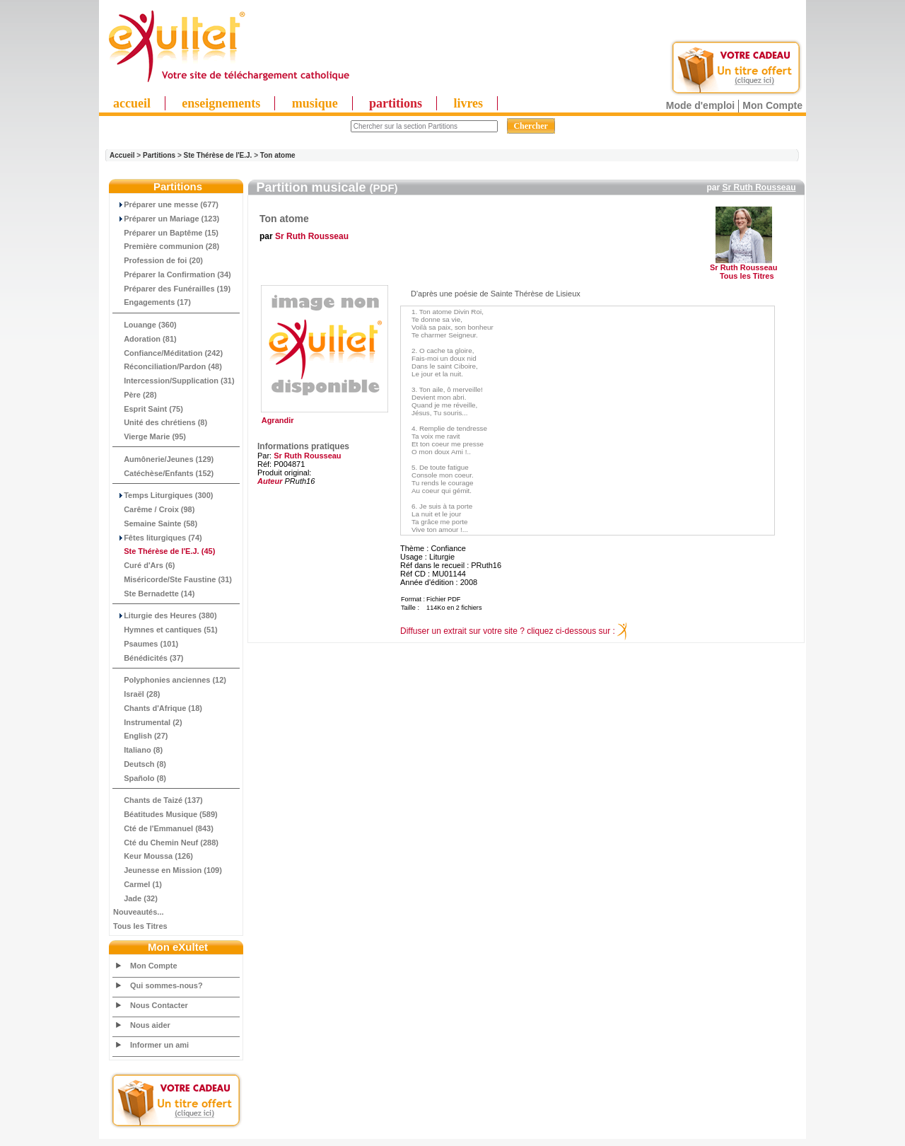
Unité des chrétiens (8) (160, 422)
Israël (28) (136, 694)
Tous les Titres (140, 926)
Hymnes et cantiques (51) (165, 629)
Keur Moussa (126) (153, 856)
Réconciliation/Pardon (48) (167, 366)
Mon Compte (772, 105)
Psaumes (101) (145, 643)
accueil (132, 103)
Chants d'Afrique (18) (157, 708)
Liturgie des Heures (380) (165, 615)
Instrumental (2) (147, 722)
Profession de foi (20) (158, 260)
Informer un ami (159, 1045)
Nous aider (150, 1025)
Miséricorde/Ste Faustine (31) (172, 579)
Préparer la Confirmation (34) (172, 274)
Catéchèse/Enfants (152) (163, 473)
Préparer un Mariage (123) (166, 218)
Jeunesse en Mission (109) (167, 870)
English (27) (140, 735)
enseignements (221, 103)
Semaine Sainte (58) (155, 523)
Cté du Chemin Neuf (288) (165, 842)
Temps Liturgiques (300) (163, 495)
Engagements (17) (152, 302)
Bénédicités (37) (148, 658)
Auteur (269, 481)
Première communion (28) (166, 246)
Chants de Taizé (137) (158, 800)
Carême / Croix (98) (153, 509)
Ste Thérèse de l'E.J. (218, 155)
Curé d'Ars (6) (144, 565)
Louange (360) (145, 324)
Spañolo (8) (139, 778)
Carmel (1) (137, 884)
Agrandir (322, 416)
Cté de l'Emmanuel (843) (163, 828)
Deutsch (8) (139, 764)
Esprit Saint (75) (148, 409)
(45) (164, 551)
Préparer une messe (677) (165, 204)
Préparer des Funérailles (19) (171, 288)
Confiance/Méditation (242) (168, 353)
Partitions (159, 155)
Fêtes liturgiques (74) (157, 537)
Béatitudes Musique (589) (165, 814)
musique (315, 103)
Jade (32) (135, 898)
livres (468, 103)
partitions (395, 103)
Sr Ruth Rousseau (758, 187)
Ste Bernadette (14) (153, 593)
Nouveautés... (138, 912)
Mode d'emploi (700, 105)
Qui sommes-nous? (166, 985)
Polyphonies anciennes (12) (169, 680)
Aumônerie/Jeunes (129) (163, 459)
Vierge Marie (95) (149, 436)
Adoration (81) (145, 339)
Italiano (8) (138, 750)
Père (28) (135, 394)
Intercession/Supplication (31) (174, 380)
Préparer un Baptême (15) (165, 232)
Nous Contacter (159, 1005)
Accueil (122, 155)
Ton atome (278, 155)
